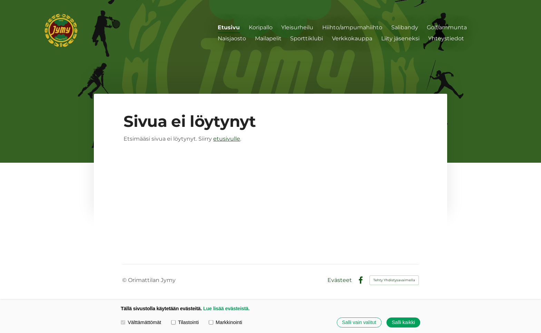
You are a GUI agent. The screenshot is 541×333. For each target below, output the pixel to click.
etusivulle (226, 138)
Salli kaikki (403, 322)
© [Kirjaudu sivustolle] (125, 280)
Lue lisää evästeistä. (226, 308)
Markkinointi (225, 322)
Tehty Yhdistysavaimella (394, 280)
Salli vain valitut (359, 322)
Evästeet (339, 280)
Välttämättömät (141, 322)
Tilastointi (185, 322)
